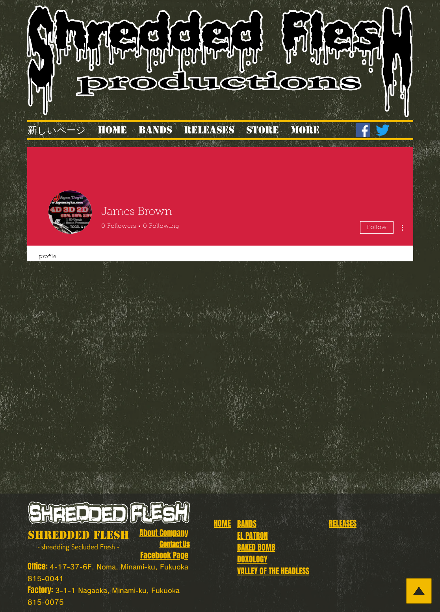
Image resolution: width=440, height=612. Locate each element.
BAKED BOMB (256, 547)
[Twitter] (383, 130)
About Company (163, 533)
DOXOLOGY (252, 559)
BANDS (246, 524)
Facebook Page (164, 555)
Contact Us (175, 544)
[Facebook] (363, 130)
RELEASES (342, 523)
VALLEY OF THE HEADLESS (273, 571)
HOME (222, 523)
